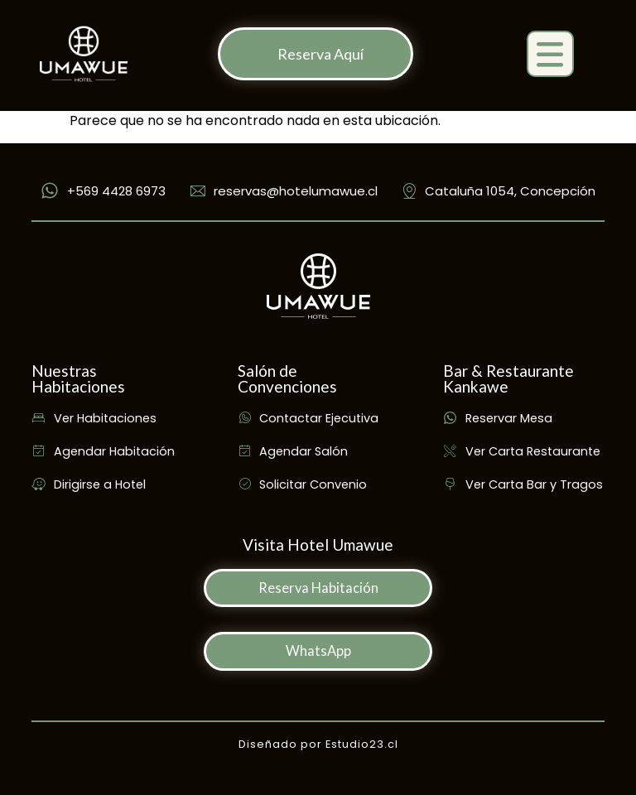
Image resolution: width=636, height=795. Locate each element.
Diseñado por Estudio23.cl (318, 744)
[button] (550, 54)
